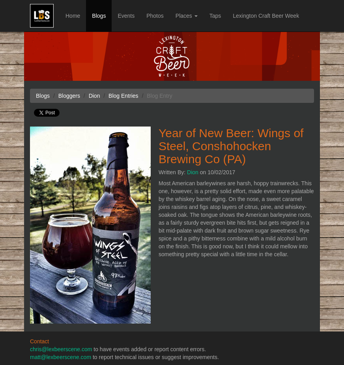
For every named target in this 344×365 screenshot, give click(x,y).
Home (72, 16)
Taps (215, 16)
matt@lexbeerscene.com (60, 357)
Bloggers (69, 96)
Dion (192, 172)
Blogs (99, 16)
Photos (155, 16)
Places (187, 16)
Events (126, 16)
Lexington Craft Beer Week (266, 16)
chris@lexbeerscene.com (61, 349)
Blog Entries (123, 96)
